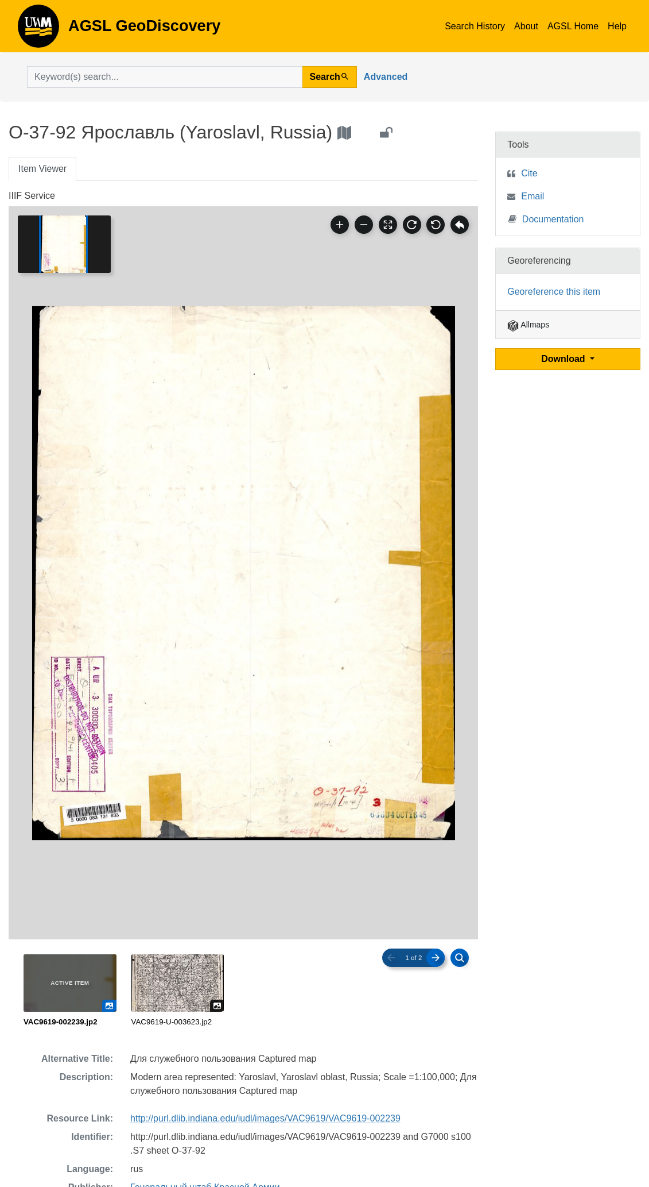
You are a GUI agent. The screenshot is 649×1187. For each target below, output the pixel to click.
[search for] (164, 77)
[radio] (70, 991)
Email (532, 196)
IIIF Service (32, 196)
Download (564, 359)
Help (617, 26)
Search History (475, 26)
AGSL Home (573, 26)
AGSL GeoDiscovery (38, 30)
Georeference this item (553, 291)
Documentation (546, 218)
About (526, 26)
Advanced (385, 77)
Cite (529, 173)
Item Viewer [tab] (42, 169)
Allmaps (528, 324)
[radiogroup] (243, 991)
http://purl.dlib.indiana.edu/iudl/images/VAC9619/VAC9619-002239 (265, 1118)
